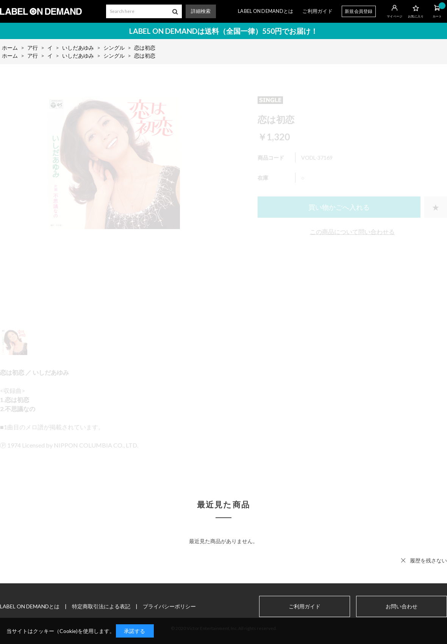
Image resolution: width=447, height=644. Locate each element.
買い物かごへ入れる (339, 207)
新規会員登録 (359, 11)
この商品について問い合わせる (352, 231)
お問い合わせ (401, 606)
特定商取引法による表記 (101, 606)
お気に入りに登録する (435, 207)
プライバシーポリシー (169, 606)
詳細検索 (201, 11)
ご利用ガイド (317, 11)
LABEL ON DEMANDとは (265, 11)
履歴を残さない (428, 560)
